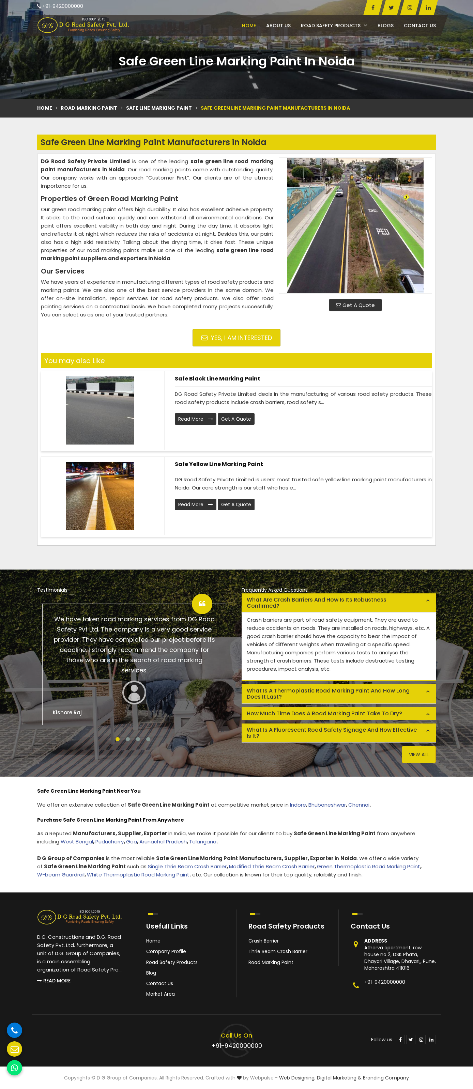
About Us (278, 25)
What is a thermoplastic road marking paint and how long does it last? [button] (328, 694)
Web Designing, (297, 1077)
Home (249, 25)
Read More (195, 419)
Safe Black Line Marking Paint (217, 379)
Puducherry (109, 841)
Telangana (202, 841)
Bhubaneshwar (327, 804)
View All (419, 754)
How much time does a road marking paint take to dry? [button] (324, 713)
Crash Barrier (263, 940)
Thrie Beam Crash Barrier (277, 951)
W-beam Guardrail (61, 874)
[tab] (339, 602)
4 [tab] (148, 739)
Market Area (160, 994)
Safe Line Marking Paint (159, 108)
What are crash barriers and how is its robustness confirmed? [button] (316, 603)
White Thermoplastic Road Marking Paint (138, 874)
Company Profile (166, 951)
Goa (131, 841)
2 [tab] (128, 739)
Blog (151, 972)
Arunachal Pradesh (163, 841)
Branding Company (386, 1077)
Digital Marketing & (339, 1077)
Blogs (386, 25)
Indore (298, 804)
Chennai (358, 804)
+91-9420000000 (60, 6)
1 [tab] (118, 739)
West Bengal (77, 841)
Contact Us (420, 25)
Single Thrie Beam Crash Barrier (187, 866)
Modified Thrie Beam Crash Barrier (272, 866)
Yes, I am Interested (236, 337)
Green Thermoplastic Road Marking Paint (368, 866)
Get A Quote (355, 305)
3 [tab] (138, 739)
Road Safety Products (334, 25)
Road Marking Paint (89, 108)
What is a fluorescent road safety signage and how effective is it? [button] (332, 733)
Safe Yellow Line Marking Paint (219, 464)
